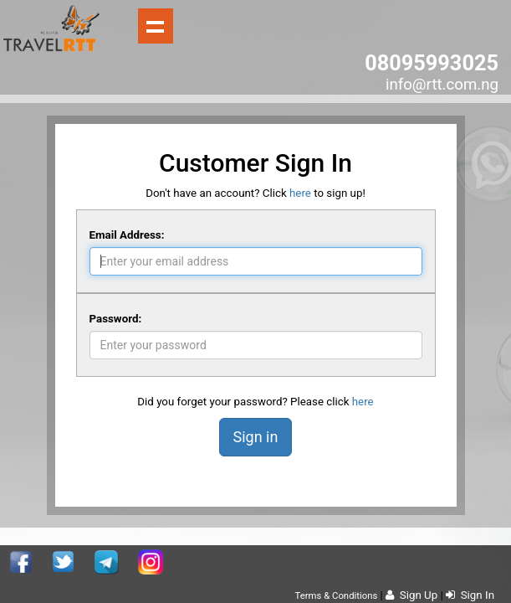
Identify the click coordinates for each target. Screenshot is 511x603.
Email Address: (127, 235)
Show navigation (155, 26)
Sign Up (411, 595)
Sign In (470, 595)
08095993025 (431, 63)
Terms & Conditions (336, 595)
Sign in (255, 437)
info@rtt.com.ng (442, 84)
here (300, 193)
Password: (115, 318)
